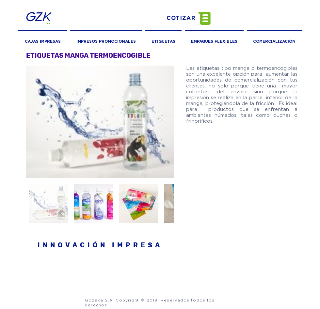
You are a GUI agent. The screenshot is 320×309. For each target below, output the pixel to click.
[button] (194, 18)
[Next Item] (162, 122)
